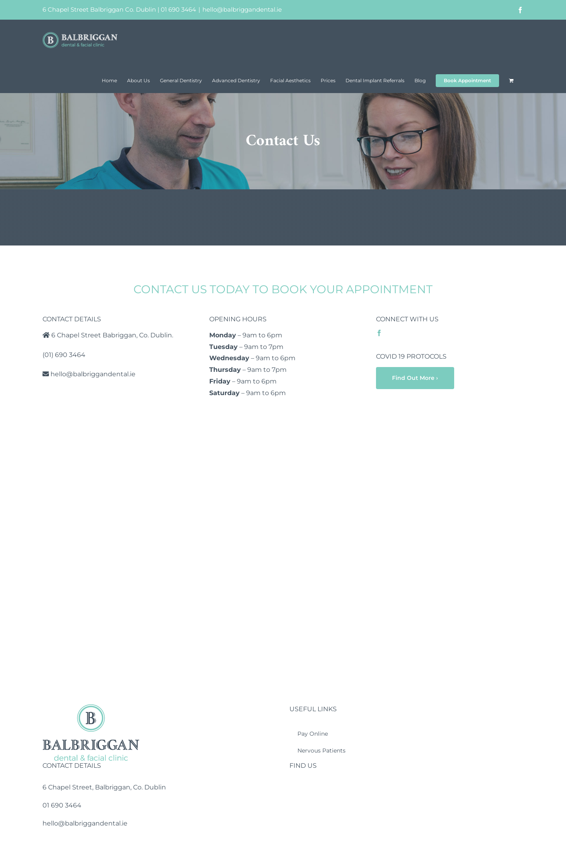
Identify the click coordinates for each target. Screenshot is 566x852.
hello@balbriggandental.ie (242, 9)
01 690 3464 (178, 9)
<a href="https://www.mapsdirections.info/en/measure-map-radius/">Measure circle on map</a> (283, 559)
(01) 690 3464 (63, 355)
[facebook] (379, 333)
